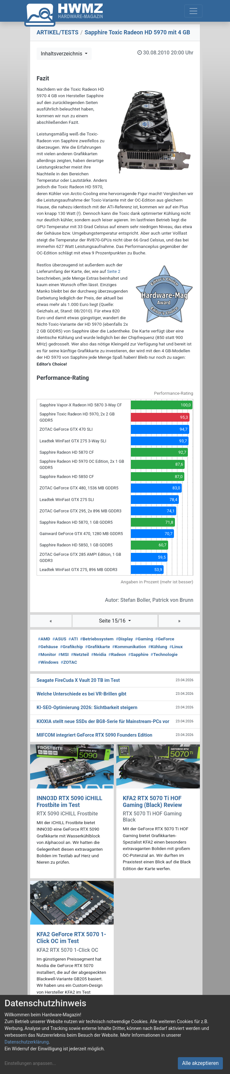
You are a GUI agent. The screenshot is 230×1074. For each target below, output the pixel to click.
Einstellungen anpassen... (30, 1063)
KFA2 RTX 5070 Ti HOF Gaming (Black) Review (152, 801)
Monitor (47, 654)
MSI (63, 654)
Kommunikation (129, 646)
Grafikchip (71, 646)
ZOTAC (69, 662)
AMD (44, 638)
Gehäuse (48, 646)
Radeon (117, 654)
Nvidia (98, 654)
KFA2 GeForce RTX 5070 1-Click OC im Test (71, 937)
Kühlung (157, 646)
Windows (48, 662)
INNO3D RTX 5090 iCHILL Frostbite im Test (69, 801)
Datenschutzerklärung (27, 1042)
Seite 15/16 (113, 621)
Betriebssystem (97, 638)
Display (124, 638)
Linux (176, 646)
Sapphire (138, 654)
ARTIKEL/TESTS (57, 32)
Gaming (144, 638)
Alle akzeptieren (200, 1063)
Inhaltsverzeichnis (62, 54)
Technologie (164, 654)
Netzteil (80, 654)
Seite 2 (113, 271)
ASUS (59, 638)
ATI (73, 638)
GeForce (164, 638)
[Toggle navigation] (193, 11)
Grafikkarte (97, 646)
